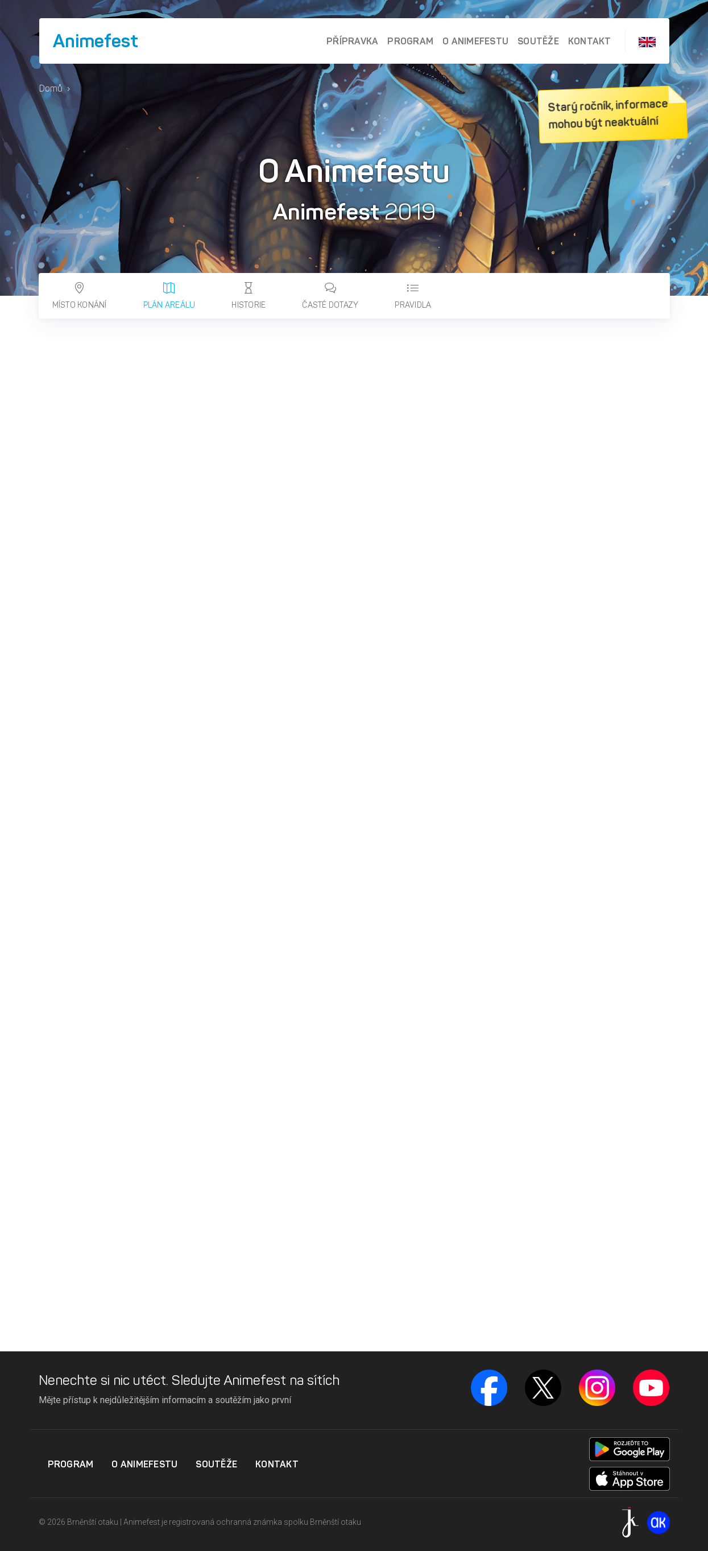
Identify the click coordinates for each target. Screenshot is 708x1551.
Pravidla (413, 296)
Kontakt (589, 41)
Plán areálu (169, 296)
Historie (248, 296)
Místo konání (79, 296)
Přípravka (352, 41)
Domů (51, 88)
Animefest (95, 41)
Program (410, 41)
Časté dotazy (330, 296)
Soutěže (538, 41)
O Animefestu (475, 41)
